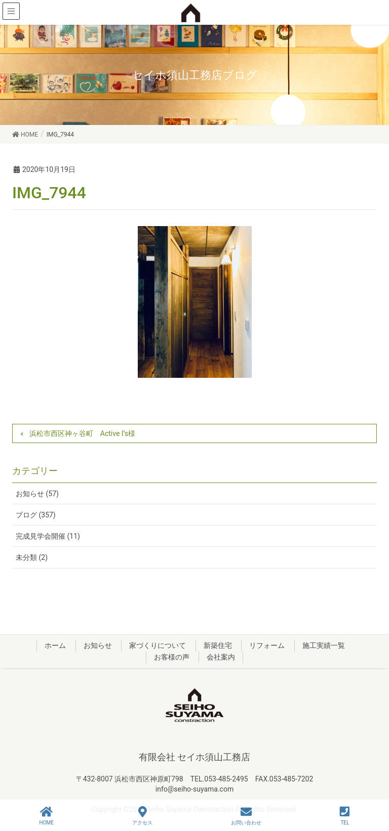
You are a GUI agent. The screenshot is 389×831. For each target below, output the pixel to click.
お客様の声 (171, 657)
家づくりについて (157, 645)
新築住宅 (218, 645)
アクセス (142, 815)
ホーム (55, 645)
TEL (344, 815)
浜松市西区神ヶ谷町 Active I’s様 (82, 433)
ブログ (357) (36, 515)
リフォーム (267, 645)
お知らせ (98, 645)
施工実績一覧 (323, 645)
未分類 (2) (32, 557)
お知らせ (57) (37, 494)
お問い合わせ (246, 815)
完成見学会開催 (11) (48, 536)
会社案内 (221, 657)
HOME (47, 815)
